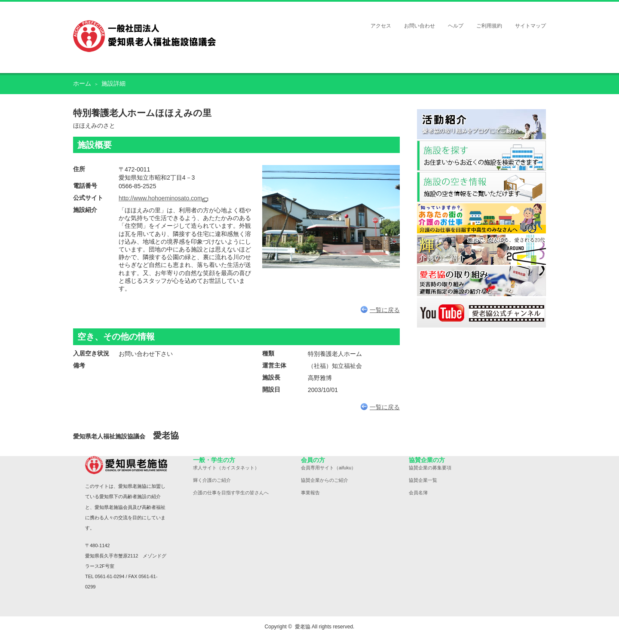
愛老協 (302, 627)
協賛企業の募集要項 (430, 467)
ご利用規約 (489, 26)
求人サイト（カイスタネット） (226, 467)
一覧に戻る (380, 309)
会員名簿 (418, 492)
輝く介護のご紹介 (212, 480)
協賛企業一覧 (423, 480)
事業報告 (310, 492)
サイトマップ (530, 26)
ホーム (82, 83)
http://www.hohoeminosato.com (160, 198)
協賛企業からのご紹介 (324, 480)
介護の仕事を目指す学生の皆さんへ (231, 492)
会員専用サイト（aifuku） (328, 467)
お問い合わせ (419, 26)
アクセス (381, 26)
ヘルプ (455, 26)
